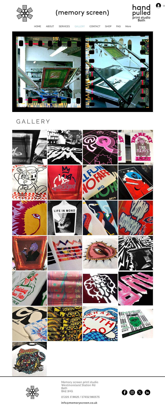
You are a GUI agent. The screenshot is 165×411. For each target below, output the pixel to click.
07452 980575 (91, 397)
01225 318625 (70, 397)
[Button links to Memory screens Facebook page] (124, 392)
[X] (140, 392)
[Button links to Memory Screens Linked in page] (147, 392)
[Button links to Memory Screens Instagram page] (132, 392)
